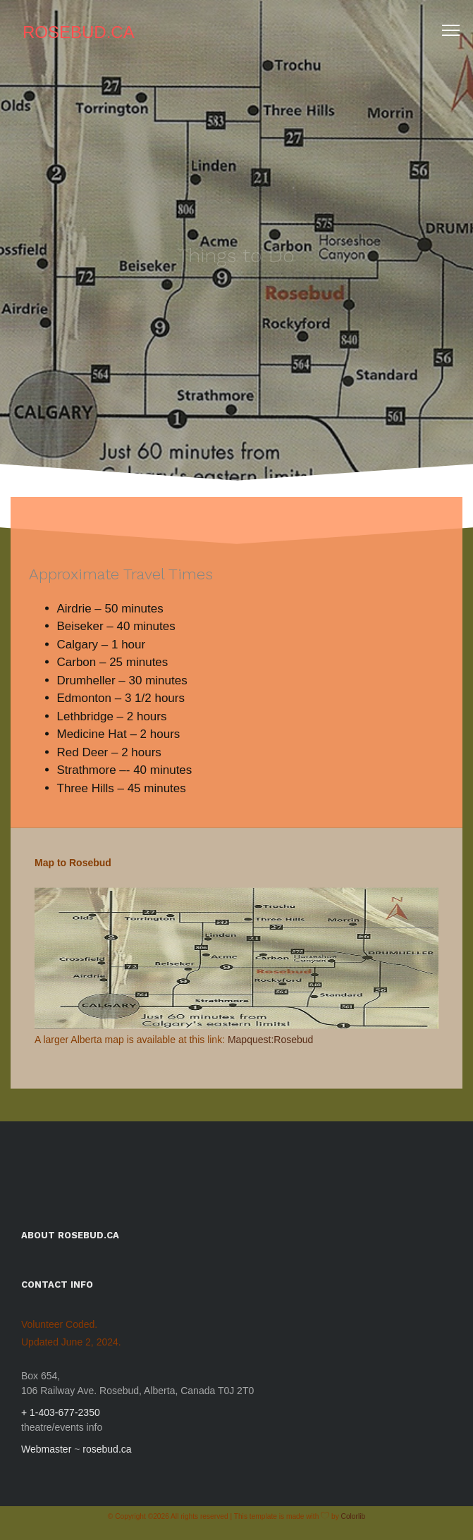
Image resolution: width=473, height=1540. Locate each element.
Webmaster (46, 1449)
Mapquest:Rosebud (270, 1045)
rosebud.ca (106, 1449)
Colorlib (353, 1516)
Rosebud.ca (79, 32)
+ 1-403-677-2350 (60, 1412)
